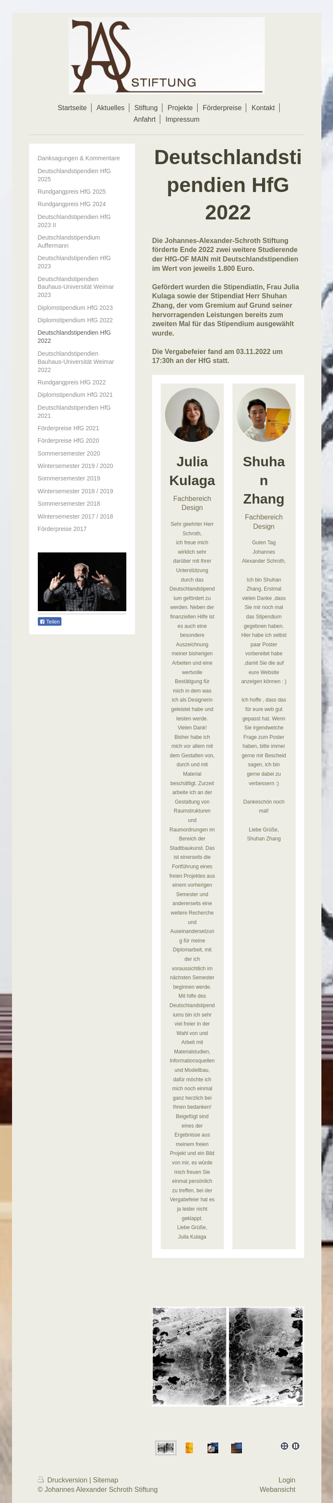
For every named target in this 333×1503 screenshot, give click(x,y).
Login (286, 1480)
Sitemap (105, 1480)
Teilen (50, 622)
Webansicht (277, 1489)
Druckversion (63, 1480)
